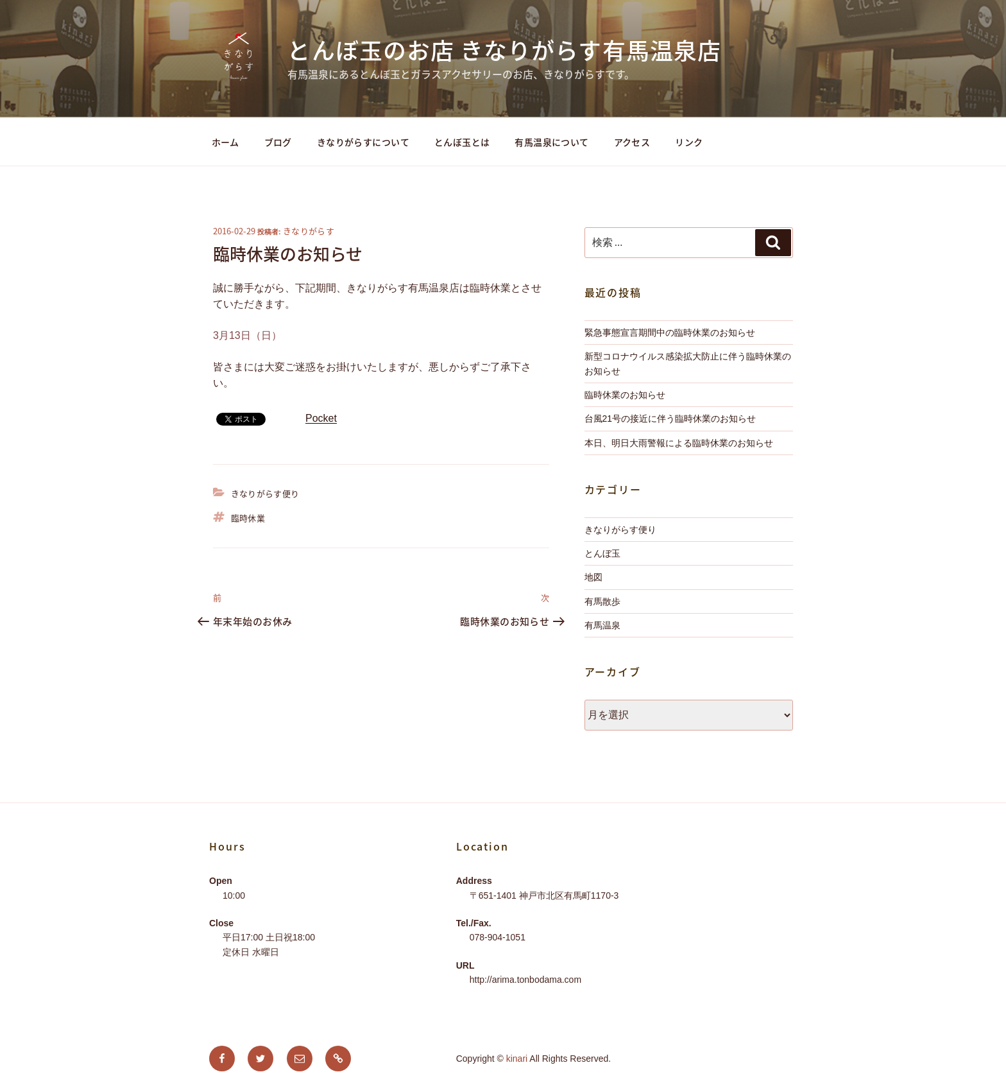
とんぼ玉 (602, 553)
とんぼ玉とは (462, 141)
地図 (593, 577)
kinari (516, 1058)
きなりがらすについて (363, 141)
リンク (689, 141)
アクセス (632, 141)
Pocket (321, 418)
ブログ (278, 141)
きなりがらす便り (265, 493)
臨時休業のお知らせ (624, 395)
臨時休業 (248, 518)
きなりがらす (308, 231)
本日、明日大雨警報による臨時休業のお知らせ (678, 443)
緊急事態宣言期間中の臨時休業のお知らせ (669, 332)
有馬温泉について (551, 141)
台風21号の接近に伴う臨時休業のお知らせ (670, 418)
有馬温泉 (602, 625)
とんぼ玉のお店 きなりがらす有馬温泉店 (504, 50)
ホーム (225, 141)
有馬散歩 (602, 601)
